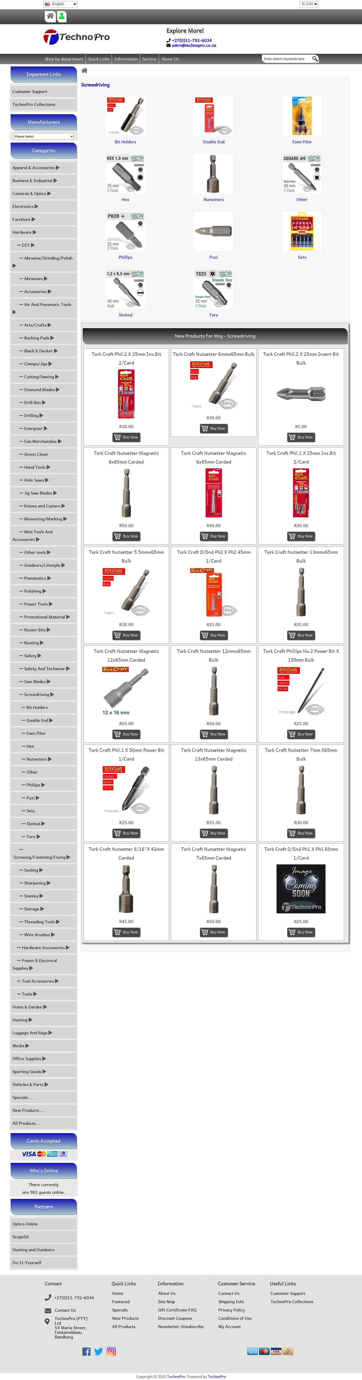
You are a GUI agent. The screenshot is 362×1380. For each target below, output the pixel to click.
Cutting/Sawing (35, 377)
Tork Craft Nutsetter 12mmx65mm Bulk (213, 655)
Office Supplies (29, 1058)
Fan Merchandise (37, 441)
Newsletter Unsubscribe (181, 1327)
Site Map (166, 1302)
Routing (28, 643)
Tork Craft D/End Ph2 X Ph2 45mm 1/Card (213, 556)
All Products (123, 1327)
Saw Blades (31, 681)
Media (20, 1046)
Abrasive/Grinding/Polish (43, 262)
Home (117, 1293)
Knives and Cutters (38, 506)
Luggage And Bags (32, 1033)
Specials (120, 1310)
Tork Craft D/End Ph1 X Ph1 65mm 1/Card (301, 853)
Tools (24, 994)
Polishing (29, 591)
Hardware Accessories (40, 947)
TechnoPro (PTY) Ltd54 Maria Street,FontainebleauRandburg (71, 1328)
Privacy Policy (231, 1310)
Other (25, 772)
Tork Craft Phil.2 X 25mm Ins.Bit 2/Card (126, 358)
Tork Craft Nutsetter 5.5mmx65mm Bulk (126, 556)
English (54, 4)
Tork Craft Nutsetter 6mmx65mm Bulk (213, 354)
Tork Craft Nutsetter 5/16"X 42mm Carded (126, 853)
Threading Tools (36, 922)
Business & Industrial (34, 180)
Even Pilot (28, 733)
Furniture (23, 219)
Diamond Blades (36, 389)
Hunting (22, 1020)
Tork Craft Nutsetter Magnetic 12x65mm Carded (126, 655)
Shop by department (64, 59)
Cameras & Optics (31, 193)
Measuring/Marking (39, 519)
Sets (23, 811)
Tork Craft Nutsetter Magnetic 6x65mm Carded (213, 457)
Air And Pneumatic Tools (42, 308)
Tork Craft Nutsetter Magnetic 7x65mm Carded (213, 853)
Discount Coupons (175, 1318)
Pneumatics (31, 578)
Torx (26, 836)
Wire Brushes (33, 935)
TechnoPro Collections (33, 104)
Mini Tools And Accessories (32, 535)
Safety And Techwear (41, 668)
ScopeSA (20, 1237)
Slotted (28, 824)
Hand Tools (31, 467)
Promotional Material (41, 617)
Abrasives (30, 278)
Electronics (25, 206)
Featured (121, 1302)
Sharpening (31, 883)
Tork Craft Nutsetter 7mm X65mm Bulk (301, 754)
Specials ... (22, 1097)
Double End (32, 720)
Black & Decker (35, 351)
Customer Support (29, 91)
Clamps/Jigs (32, 364)
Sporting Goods (29, 1071)
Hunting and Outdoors (33, 1250)
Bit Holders (30, 707)
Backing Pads (33, 338)
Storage (28, 909)
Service (149, 59)
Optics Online (25, 1224)
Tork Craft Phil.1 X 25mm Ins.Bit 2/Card (301, 457)
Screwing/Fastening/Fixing (41, 853)
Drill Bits (29, 402)
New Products (125, 1318)
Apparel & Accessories (36, 167)
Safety (26, 656)
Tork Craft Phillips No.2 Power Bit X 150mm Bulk (301, 655)
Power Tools (32, 604)
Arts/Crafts (31, 325)
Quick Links (98, 59)
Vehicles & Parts (30, 1084)
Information (126, 59)
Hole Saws (30, 480)
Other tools (31, 552)
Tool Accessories (35, 981)
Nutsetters (32, 759)
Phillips (28, 785)
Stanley (27, 896)
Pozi (25, 798)
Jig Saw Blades (34, 493)
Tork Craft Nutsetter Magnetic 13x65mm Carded (213, 754)
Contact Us (65, 1310)
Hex (23, 746)
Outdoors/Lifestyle (38, 565)
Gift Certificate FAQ (177, 1310)
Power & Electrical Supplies (34, 964)
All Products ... (26, 1123)
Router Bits (31, 630)
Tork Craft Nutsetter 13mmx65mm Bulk (301, 556)
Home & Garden (29, 1007)
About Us (170, 59)
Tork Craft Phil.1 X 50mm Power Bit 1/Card (126, 754)
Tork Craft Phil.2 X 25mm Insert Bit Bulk (301, 358)
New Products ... (28, 1110)
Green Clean (30, 454)
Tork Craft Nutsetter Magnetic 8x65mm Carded (126, 457)
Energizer (30, 428)
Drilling (27, 415)
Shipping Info (231, 1302)
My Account (229, 1327)
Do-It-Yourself (26, 1262)
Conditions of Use (235, 1318)
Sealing (27, 870)
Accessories (31, 291)
